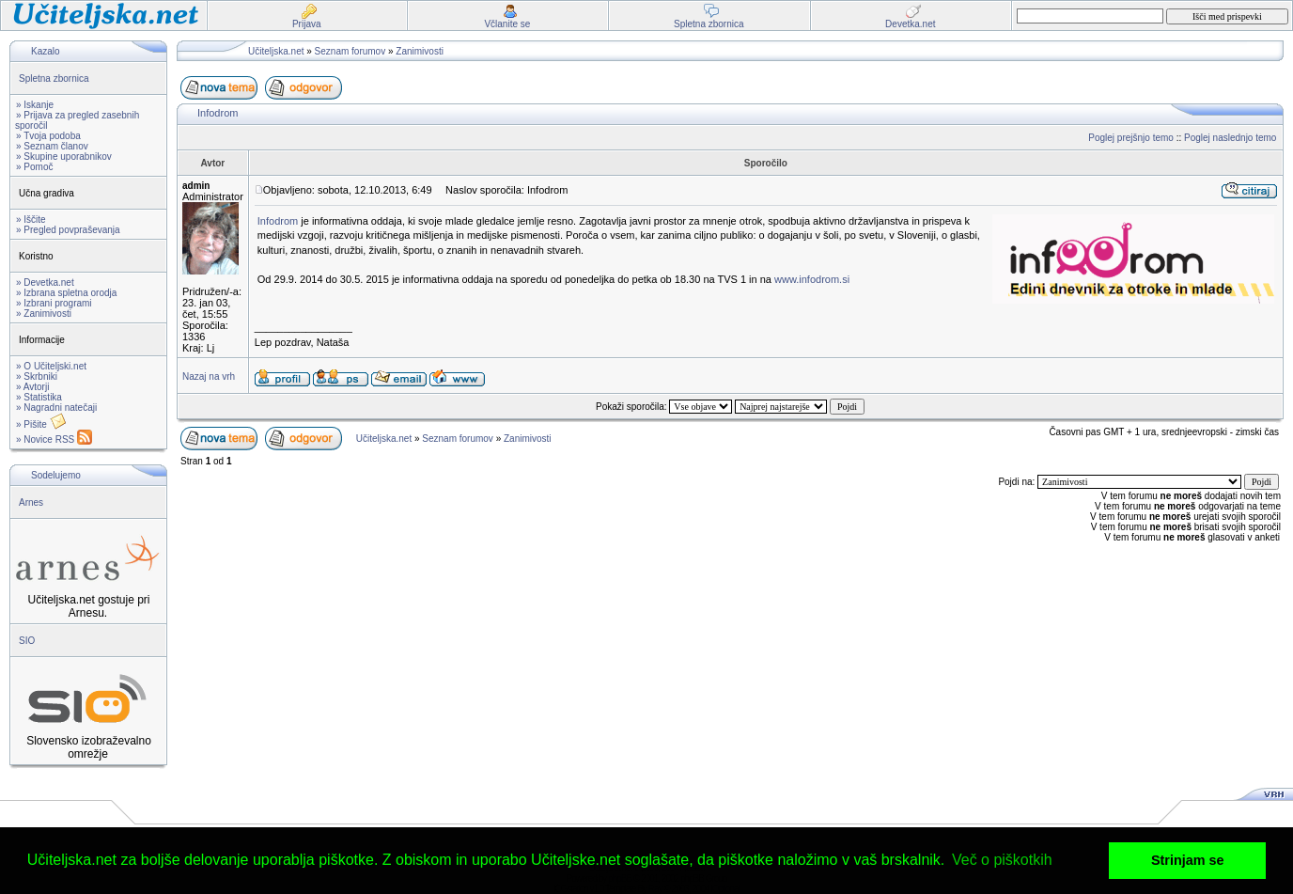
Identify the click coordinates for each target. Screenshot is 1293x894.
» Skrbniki (36, 376)
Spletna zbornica (54, 78)
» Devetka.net (45, 282)
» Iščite (31, 219)
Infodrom (217, 112)
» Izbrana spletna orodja (66, 293)
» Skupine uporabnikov (64, 156)
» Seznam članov (52, 146)
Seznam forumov (350, 51)
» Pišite (41, 424)
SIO (27, 640)
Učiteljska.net (276, 51)
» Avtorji (32, 387)
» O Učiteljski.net (51, 366)
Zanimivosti (420, 51)
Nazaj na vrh (208, 376)
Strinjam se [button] (1187, 860)
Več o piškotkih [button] (1002, 860)
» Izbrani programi (54, 303)
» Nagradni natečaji (56, 407)
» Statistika (39, 397)
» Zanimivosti (43, 313)
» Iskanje (35, 105)
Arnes (31, 502)
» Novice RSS (54, 439)
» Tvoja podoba (48, 136)
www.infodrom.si (811, 279)
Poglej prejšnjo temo (1131, 138)
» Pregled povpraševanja (68, 230)
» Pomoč (34, 167)
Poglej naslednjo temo (1230, 138)
